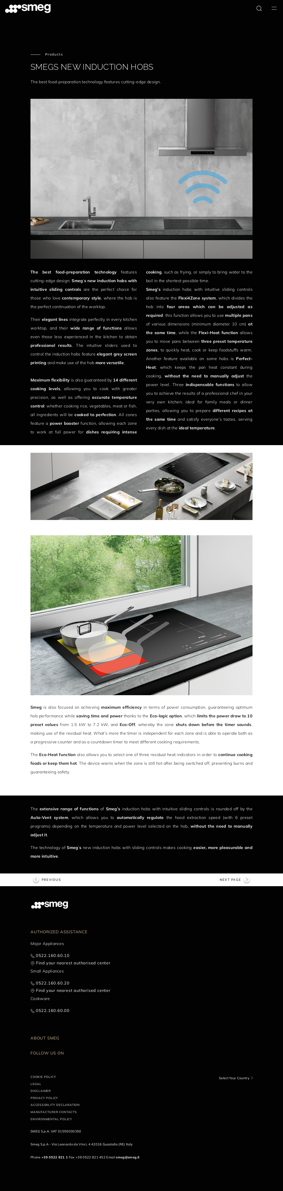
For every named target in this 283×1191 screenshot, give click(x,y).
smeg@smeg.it (127, 1157)
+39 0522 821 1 (54, 1157)
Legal (35, 1084)
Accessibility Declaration (55, 1105)
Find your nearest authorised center (73, 962)
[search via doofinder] (259, 8)
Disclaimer (40, 1091)
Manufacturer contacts (53, 1112)
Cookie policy (43, 1077)
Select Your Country (234, 1078)
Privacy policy (44, 1098)
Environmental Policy (51, 1119)
